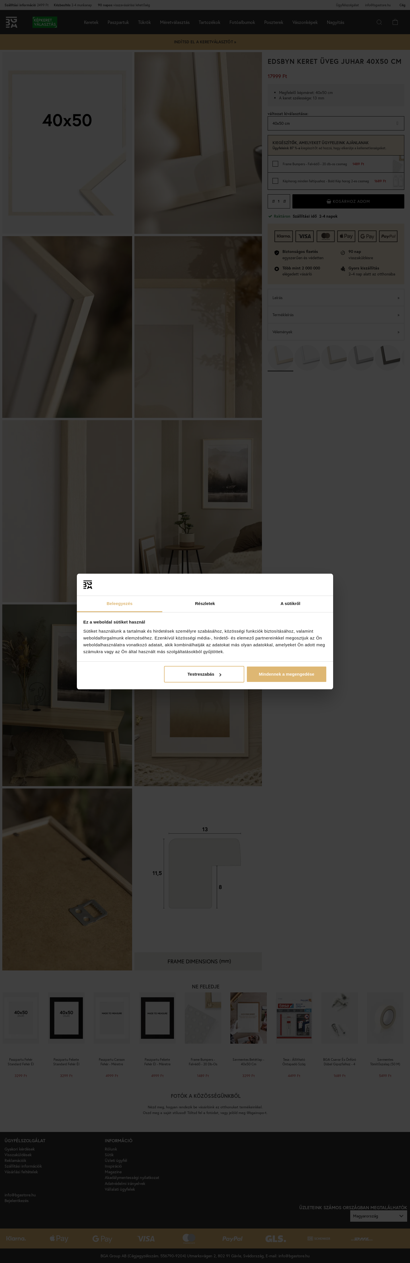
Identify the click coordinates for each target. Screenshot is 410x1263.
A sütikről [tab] (290, 603)
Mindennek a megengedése (286, 674)
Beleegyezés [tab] (119, 603)
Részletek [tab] (205, 603)
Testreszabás (204, 674)
